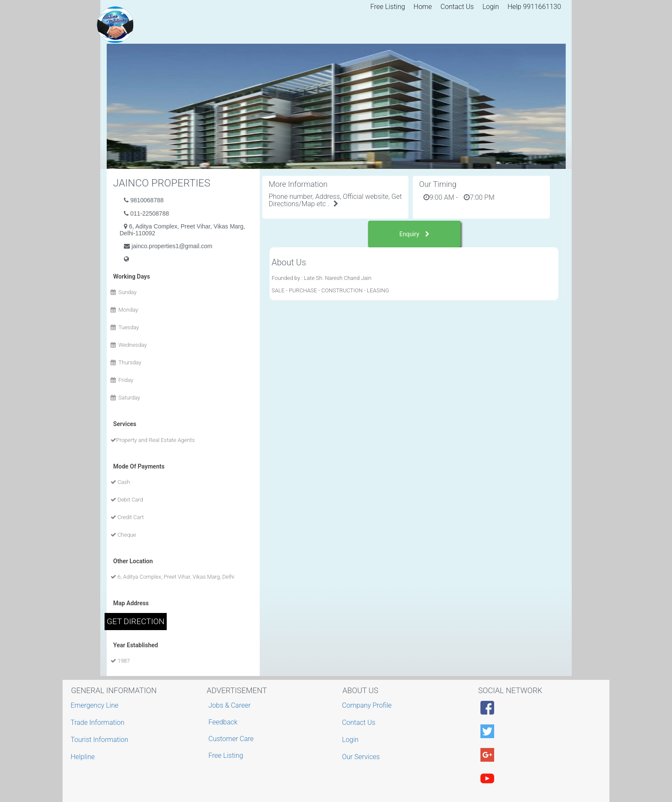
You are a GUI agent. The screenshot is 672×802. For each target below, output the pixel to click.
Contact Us (457, 7)
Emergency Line (96, 705)
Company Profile (368, 705)
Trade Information (99, 722)
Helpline (84, 757)
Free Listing (387, 7)
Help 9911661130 (534, 7)
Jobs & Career (229, 705)
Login (491, 7)
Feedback (222, 722)
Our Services (362, 757)
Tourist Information (101, 740)
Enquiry (414, 234)
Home (423, 7)
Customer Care (230, 739)
